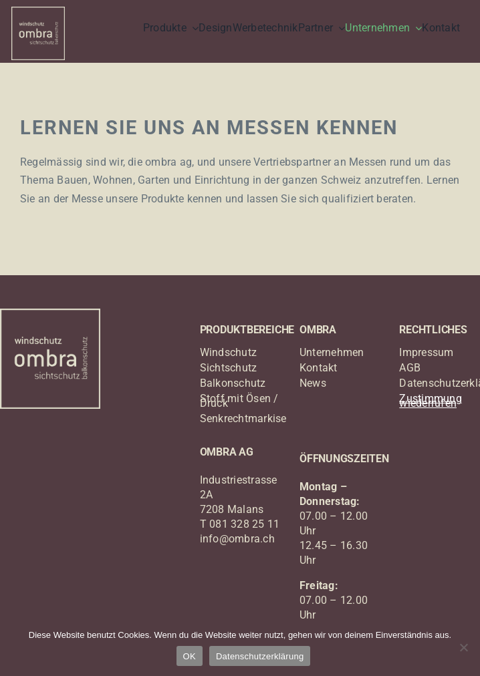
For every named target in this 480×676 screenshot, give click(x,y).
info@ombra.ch (237, 538)
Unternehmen (331, 352)
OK (189, 656)
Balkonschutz (233, 383)
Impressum (426, 352)
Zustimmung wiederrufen (430, 400)
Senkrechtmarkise (243, 418)
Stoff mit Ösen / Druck (239, 400)
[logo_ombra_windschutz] (38, 11)
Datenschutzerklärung (260, 656)
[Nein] (463, 647)
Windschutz (228, 352)
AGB (410, 367)
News (312, 383)
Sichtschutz (228, 367)
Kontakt (318, 367)
